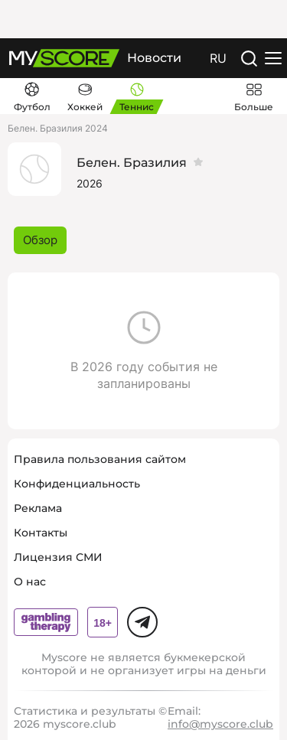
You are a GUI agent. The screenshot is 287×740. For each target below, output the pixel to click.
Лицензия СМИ (58, 557)
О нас (30, 581)
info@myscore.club (220, 724)
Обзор (40, 240)
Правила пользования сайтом (100, 459)
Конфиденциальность (77, 484)
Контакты (40, 533)
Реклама (38, 508)
